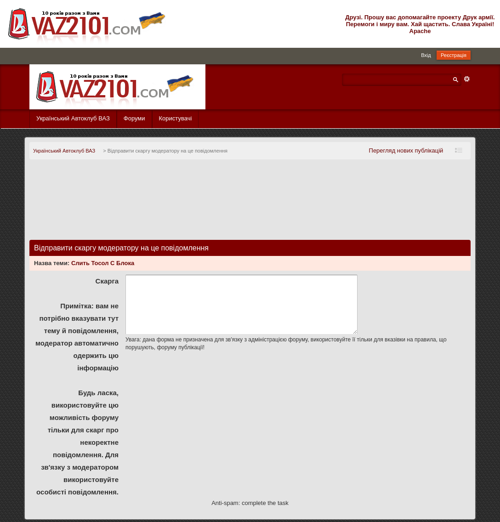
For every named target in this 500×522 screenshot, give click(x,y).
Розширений (467, 79)
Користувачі (175, 118)
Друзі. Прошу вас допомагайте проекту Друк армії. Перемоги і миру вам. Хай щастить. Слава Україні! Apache (419, 24)
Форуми (134, 118)
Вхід (426, 55)
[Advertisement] (250, 203)
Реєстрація (453, 55)
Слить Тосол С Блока (102, 263)
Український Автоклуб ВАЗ (73, 118)
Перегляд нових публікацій (406, 150)
